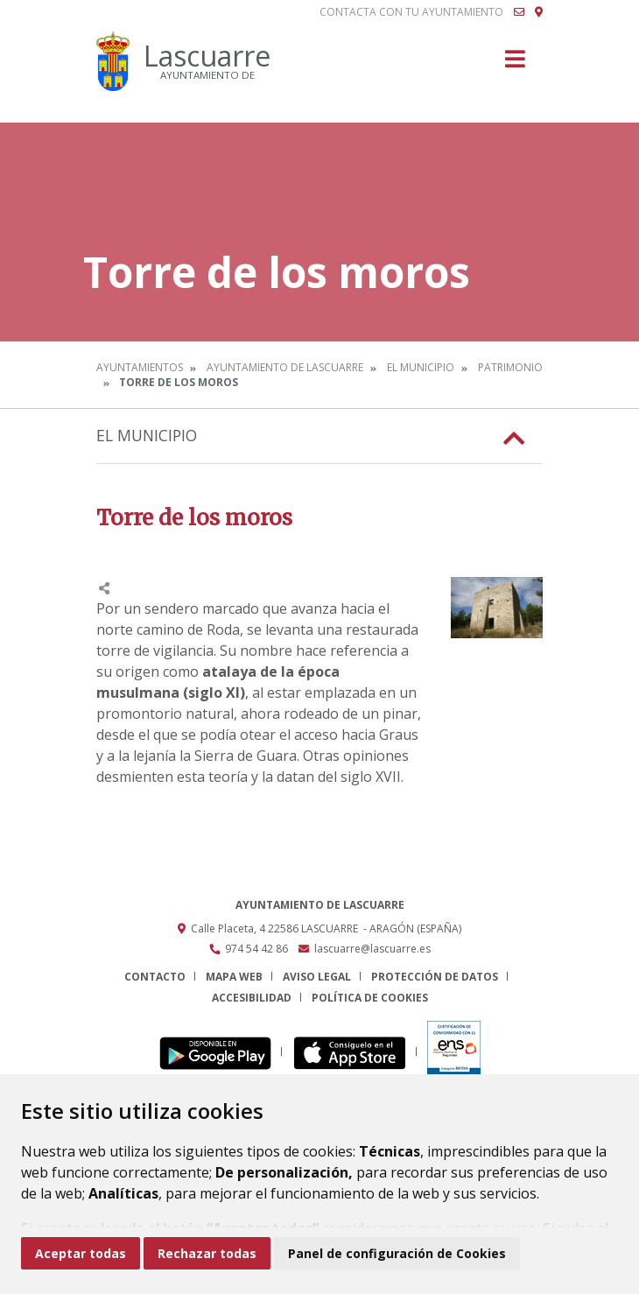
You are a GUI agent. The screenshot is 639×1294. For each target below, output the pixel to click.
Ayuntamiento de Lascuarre (285, 367)
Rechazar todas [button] (207, 1253)
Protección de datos (434, 976)
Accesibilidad (251, 997)
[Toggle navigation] (515, 64)
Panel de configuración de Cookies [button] (397, 1253)
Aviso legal (317, 976)
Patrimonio (510, 367)
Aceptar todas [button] (80, 1253)
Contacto (155, 976)
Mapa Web (234, 976)
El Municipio (420, 367)
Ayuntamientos (139, 367)
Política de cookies (370, 997)
